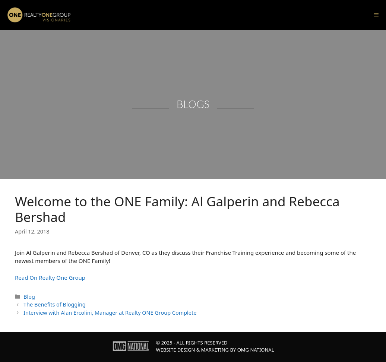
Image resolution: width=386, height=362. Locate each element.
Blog (29, 296)
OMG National (255, 349)
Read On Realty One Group (50, 277)
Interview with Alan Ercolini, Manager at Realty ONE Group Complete (109, 312)
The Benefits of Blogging (54, 304)
